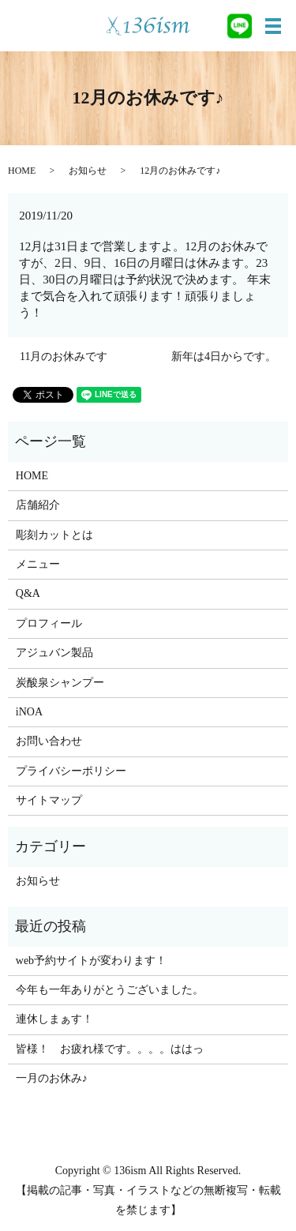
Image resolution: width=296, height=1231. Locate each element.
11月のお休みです (63, 356)
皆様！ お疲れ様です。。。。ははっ (110, 1049)
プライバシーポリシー (71, 771)
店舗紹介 (38, 505)
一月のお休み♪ (52, 1078)
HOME (22, 170)
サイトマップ (49, 800)
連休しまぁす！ (54, 1019)
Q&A (28, 593)
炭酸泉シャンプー (60, 683)
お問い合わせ (49, 741)
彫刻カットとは (54, 535)
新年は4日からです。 (223, 356)
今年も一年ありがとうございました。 (110, 990)
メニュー (38, 564)
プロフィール (49, 623)
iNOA (29, 712)
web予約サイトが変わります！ (91, 960)
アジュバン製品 (54, 653)
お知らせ (88, 170)
